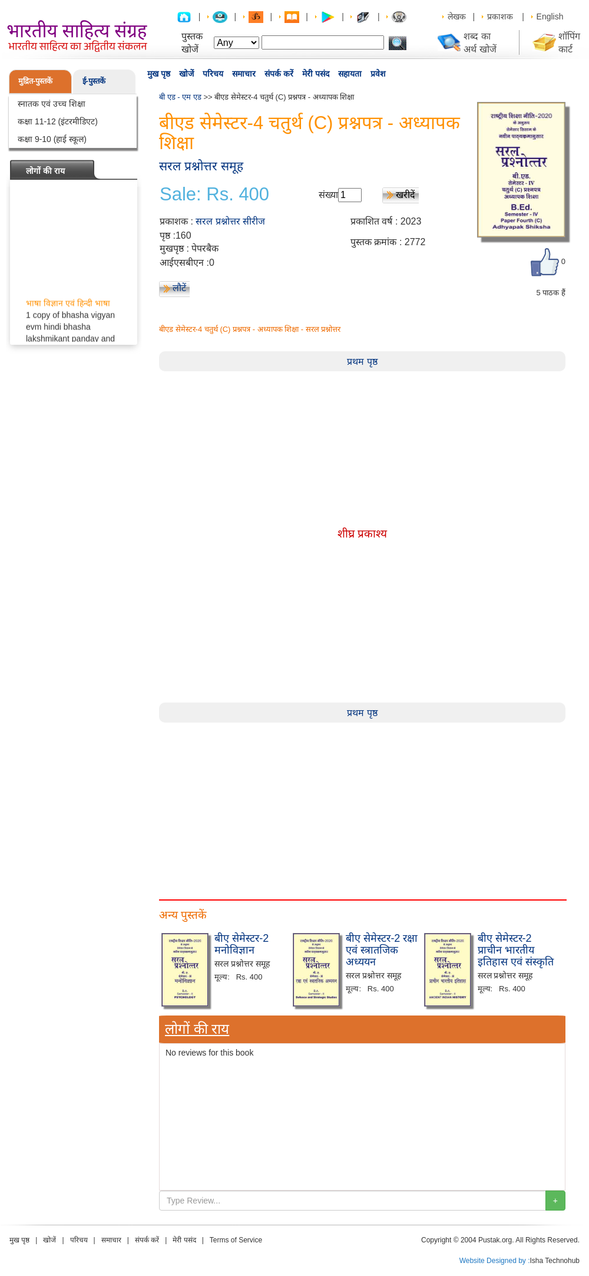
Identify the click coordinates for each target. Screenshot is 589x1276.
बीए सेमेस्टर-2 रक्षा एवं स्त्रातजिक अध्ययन (382, 950)
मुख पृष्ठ (158, 73)
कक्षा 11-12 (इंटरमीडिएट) (58, 121)
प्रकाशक (500, 16)
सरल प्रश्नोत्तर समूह (201, 166)
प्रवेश (378, 73)
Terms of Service (236, 1240)
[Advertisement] (203, 805)
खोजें (186, 73)
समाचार (244, 73)
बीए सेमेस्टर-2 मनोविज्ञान (241, 944)
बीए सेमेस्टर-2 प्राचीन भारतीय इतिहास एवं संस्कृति (516, 950)
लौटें (179, 288)
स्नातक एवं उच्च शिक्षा (51, 103)
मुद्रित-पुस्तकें (35, 81)
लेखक (457, 16)
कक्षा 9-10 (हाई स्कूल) (52, 139)
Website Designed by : (494, 1261)
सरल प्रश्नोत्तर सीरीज (230, 221)
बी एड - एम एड (180, 97)
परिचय (213, 73)
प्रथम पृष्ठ (362, 362)
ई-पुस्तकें (93, 81)
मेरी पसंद (315, 73)
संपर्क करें (278, 73)
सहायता (350, 73)
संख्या (328, 195)
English (550, 16)
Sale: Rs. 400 (214, 194)
